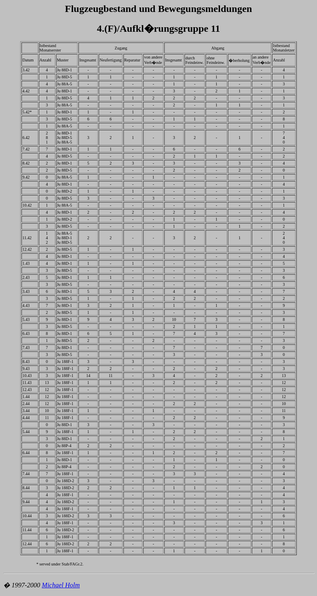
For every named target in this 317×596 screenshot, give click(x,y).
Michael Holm (61, 585)
